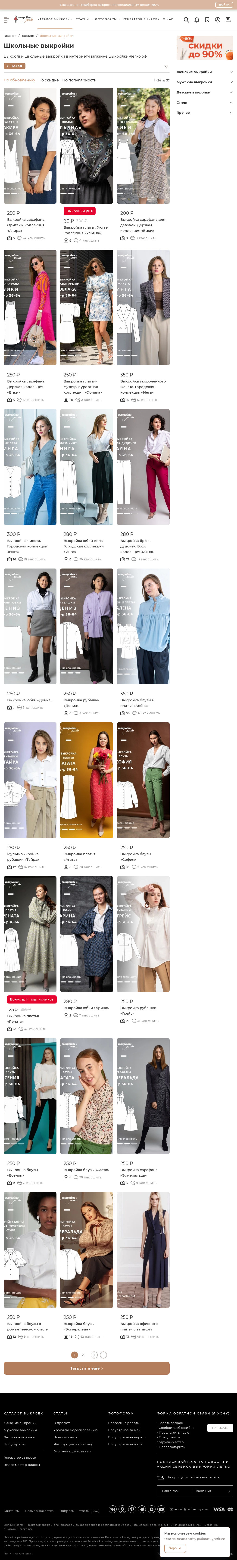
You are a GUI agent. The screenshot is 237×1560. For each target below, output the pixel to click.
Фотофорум (121, 1413)
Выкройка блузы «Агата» (86, 1170)
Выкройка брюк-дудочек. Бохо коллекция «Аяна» (137, 546)
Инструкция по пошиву (73, 1444)
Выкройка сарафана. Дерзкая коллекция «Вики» (26, 387)
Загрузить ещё (86, 1368)
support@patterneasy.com (191, 1509)
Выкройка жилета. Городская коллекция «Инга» (27, 546)
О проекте (62, 1423)
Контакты (11, 1511)
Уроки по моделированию (75, 1430)
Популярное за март (125, 1444)
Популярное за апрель (127, 1437)
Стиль (205, 102)
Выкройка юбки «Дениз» (29, 700)
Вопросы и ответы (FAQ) (80, 1511)
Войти (224, 4)
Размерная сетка (39, 1511)
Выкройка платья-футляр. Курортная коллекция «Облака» (83, 387)
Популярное (14, 1444)
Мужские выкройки (205, 82)
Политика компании (18, 1553)
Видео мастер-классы (22, 1465)
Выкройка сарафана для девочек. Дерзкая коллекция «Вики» (142, 225)
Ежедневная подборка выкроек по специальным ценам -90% (109, 4)
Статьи (61, 1413)
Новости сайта (65, 1437)
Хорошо (175, 1548)
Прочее (205, 113)
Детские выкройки (205, 92)
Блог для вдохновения (72, 1451)
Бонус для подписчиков (32, 999)
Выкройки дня (79, 211)
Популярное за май (124, 1430)
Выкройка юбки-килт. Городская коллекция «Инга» (84, 546)
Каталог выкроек (23, 1413)
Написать (220, 1427)
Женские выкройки (205, 72)
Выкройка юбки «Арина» (86, 1008)
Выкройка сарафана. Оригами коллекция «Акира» (26, 225)
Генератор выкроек (20, 1457)
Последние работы (124, 1423)
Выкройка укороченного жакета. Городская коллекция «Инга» (143, 387)
